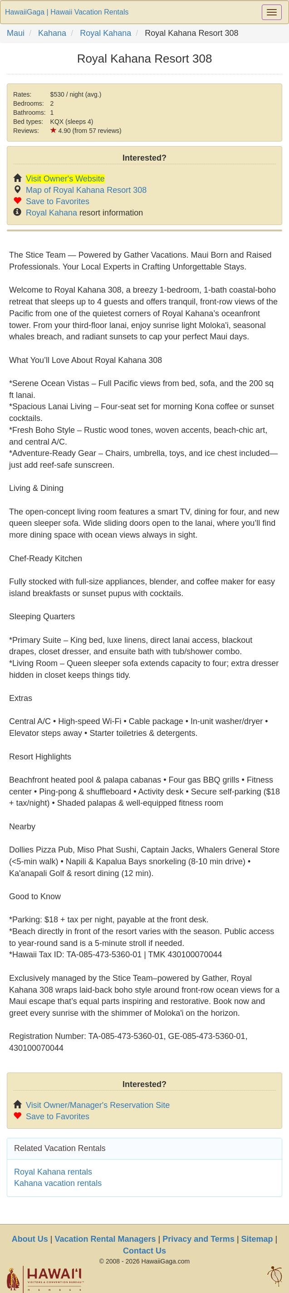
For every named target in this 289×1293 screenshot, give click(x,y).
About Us (30, 1239)
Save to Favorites (57, 201)
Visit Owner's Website (65, 178)
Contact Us (144, 1250)
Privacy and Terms (198, 1239)
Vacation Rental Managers (105, 1239)
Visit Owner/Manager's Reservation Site (98, 1105)
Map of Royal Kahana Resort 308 (86, 190)
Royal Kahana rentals (53, 1171)
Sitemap (257, 1239)
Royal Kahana (105, 33)
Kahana (52, 33)
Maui (15, 33)
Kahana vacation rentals (58, 1183)
